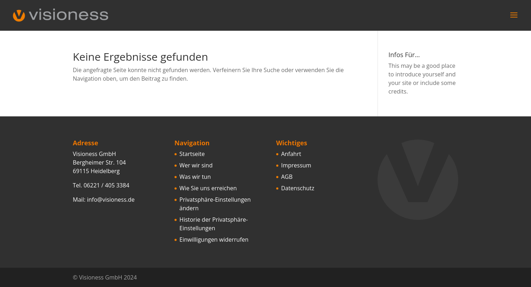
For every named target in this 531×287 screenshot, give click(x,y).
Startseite (192, 154)
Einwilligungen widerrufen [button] (214, 239)
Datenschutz (297, 188)
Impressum (296, 165)
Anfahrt (291, 154)
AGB (287, 177)
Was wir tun (195, 177)
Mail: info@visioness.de (104, 199)
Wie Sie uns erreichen (208, 188)
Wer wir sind (196, 165)
